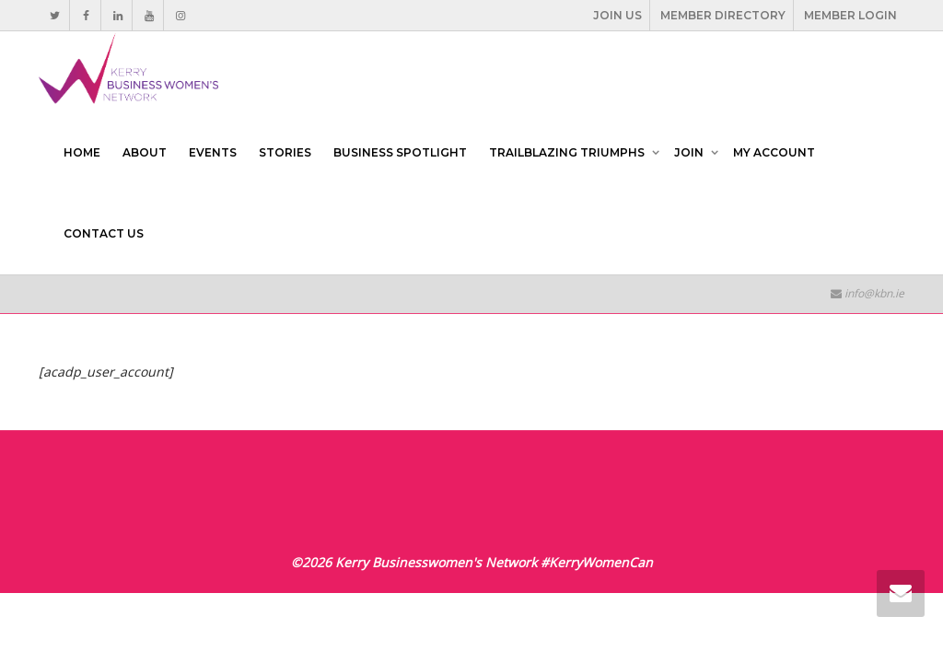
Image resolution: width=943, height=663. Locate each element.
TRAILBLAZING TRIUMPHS (568, 152)
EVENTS (213, 152)
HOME (82, 152)
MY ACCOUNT (774, 152)
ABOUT (144, 152)
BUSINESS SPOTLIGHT (400, 152)
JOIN (690, 152)
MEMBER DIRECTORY (723, 15)
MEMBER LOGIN (850, 15)
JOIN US (617, 15)
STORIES (285, 152)
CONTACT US (104, 233)
